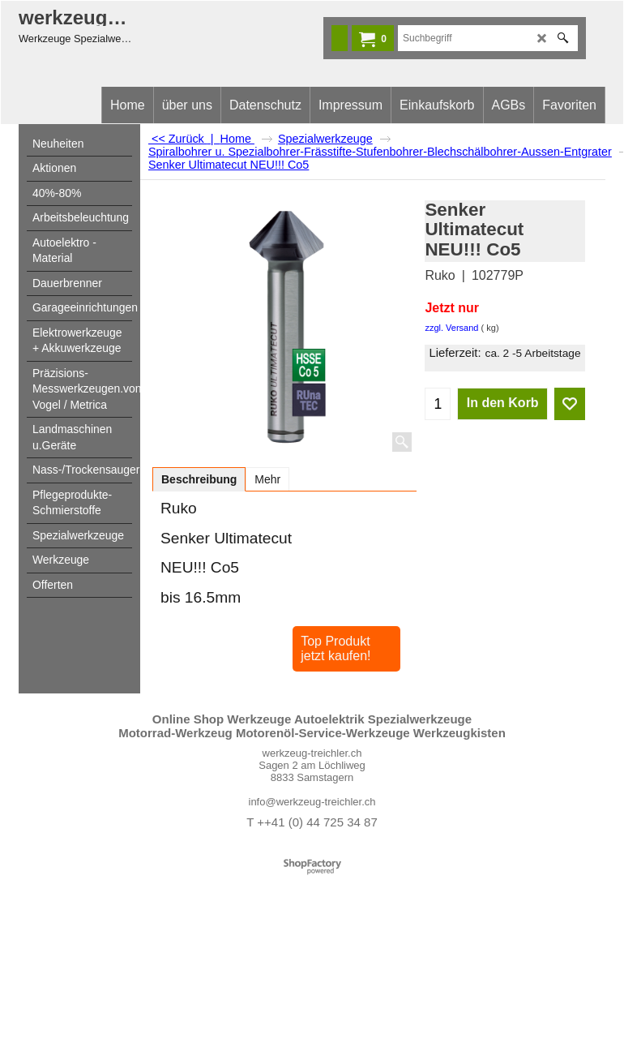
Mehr (267, 479)
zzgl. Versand (451, 328)
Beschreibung (199, 479)
